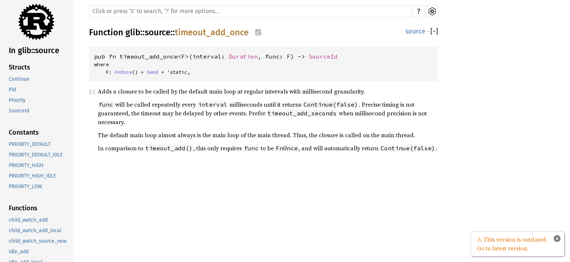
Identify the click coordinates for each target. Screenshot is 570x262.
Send (152, 72)
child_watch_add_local (35, 230)
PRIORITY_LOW (25, 186)
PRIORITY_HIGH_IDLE (32, 176)
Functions (23, 208)
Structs (19, 67)
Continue (19, 79)
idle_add (19, 252)
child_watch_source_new (38, 241)
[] (434, 31)
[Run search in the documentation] (250, 11)
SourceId (19, 111)
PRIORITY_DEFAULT (30, 144)
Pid (12, 90)
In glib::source (34, 50)
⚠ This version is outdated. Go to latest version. (512, 243)
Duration (243, 56)
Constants (24, 132)
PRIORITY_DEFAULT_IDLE (36, 155)
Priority (17, 100)
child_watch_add (28, 220)
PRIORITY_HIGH (26, 165)
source (157, 32)
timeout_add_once (212, 32)
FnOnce (123, 72)
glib (132, 32)
